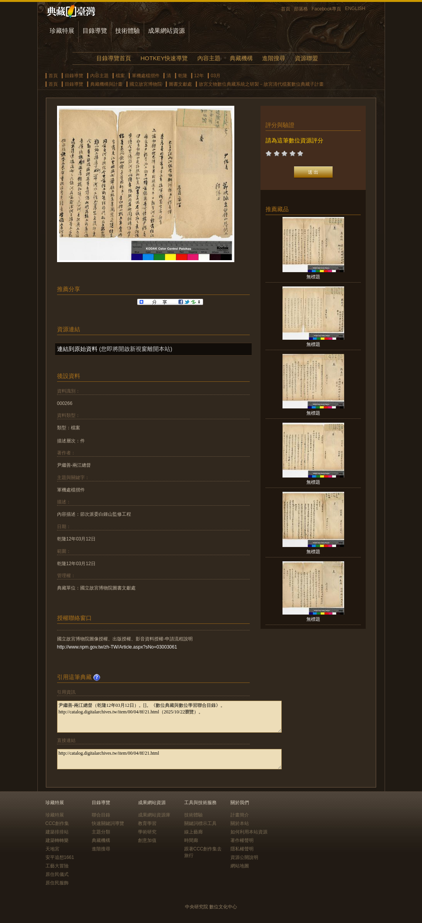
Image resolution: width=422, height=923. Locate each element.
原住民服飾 (57, 883)
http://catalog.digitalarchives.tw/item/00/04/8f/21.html (169, 759)
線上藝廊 (193, 832)
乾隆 (182, 75)
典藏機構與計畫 (106, 84)
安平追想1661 (59, 857)
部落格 (301, 9)
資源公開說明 (244, 857)
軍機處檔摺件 (146, 75)
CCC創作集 (57, 823)
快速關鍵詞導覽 (108, 823)
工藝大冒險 (57, 866)
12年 (199, 75)
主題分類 (101, 832)
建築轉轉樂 (57, 840)
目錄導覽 (94, 30)
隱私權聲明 (242, 849)
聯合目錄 (101, 815)
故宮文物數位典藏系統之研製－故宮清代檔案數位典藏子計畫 (261, 84)
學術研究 (147, 832)
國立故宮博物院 (145, 84)
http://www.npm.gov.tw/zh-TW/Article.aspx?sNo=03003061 (117, 647)
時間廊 (191, 840)
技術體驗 (127, 30)
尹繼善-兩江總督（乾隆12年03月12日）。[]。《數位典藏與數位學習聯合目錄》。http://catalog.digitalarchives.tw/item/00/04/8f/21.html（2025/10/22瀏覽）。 (169, 717)
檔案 (120, 75)
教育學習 (147, 823)
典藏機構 (241, 58)
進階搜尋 (273, 58)
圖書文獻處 (180, 84)
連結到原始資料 (77, 348)
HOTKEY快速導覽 (164, 58)
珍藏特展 (62, 30)
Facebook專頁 (326, 9)
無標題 (313, 276)
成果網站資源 (166, 30)
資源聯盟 (306, 58)
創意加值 (147, 840)
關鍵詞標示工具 (200, 823)
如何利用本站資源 (248, 832)
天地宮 (52, 849)
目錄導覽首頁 (113, 58)
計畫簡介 (239, 815)
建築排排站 (57, 832)
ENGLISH (355, 8)
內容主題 (208, 58)
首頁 (285, 9)
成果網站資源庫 (154, 815)
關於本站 (239, 823)
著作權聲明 (242, 840)
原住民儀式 (57, 874)
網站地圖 (239, 866)
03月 (215, 75)
